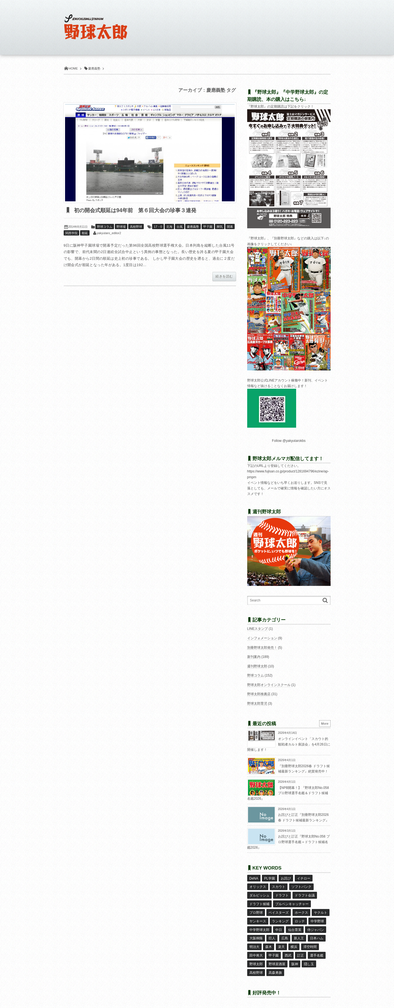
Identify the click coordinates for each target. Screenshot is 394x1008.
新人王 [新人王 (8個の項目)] (299, 935)
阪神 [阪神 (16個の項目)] (294, 959)
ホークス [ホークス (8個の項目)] (301, 910)
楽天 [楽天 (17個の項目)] (281, 943)
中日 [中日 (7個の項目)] (278, 926)
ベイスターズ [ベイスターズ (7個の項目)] (279, 910)
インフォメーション (262, 638)
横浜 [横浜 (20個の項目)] (294, 943)
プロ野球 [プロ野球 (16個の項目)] (256, 910)
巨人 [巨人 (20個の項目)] (272, 935)
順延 (85, 233)
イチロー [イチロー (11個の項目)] (303, 878)
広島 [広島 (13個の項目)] (284, 935)
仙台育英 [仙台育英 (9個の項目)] (294, 926)
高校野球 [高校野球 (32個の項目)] (256, 967)
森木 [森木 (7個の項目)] (268, 943)
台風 (180, 227)
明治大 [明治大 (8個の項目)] (254, 943)
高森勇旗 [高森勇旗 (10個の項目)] (275, 967)
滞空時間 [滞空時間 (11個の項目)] (309, 943)
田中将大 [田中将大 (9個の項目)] (256, 951)
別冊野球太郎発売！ (262, 648)
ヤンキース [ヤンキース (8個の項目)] (257, 918)
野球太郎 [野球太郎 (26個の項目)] (256, 959)
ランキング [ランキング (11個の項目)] (280, 918)
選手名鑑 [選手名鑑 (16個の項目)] (316, 951)
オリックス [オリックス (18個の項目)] (257, 886)
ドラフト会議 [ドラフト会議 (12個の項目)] (304, 894)
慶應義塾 (193, 227)
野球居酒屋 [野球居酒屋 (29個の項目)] (277, 959)
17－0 (158, 227)
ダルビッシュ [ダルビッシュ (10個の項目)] (259, 894)
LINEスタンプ (257, 629)
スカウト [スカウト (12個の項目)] (278, 886)
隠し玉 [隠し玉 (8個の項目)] (309, 959)
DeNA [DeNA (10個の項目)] (253, 878)
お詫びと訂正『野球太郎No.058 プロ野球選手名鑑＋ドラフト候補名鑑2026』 (288, 841)
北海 (169, 227)
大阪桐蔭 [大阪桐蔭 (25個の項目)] (256, 935)
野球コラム (104, 227)
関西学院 (71, 233)
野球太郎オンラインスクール (269, 685)
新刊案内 (254, 657)
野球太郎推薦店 (259, 694)
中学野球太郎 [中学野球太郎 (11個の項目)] (259, 926)
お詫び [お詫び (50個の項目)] (286, 878)
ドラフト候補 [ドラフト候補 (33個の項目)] (259, 902)
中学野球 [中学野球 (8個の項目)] (317, 918)
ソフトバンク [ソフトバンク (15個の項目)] (301, 886)
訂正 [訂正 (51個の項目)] (300, 951)
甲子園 (207, 227)
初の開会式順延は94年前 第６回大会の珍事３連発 (138, 210)
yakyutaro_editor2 (109, 233)
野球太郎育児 (257, 703)
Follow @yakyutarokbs (289, 441)
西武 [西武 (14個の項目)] (287, 951)
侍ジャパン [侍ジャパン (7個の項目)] (315, 926)
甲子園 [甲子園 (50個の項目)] (274, 951)
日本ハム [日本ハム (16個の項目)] (316, 935)
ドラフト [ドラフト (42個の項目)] (282, 894)
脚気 (220, 227)
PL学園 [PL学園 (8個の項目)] (269, 878)
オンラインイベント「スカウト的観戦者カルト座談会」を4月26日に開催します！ (288, 744)
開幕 (230, 227)
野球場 (121, 227)
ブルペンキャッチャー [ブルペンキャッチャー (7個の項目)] (292, 902)
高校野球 (136, 227)
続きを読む (224, 277)
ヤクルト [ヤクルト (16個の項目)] (320, 910)
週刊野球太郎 (257, 666)
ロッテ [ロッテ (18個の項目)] (299, 918)
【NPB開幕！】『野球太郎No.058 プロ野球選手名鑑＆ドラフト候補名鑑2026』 (288, 793)
